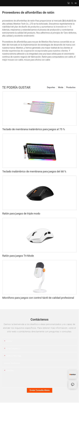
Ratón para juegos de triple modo (21, 213)
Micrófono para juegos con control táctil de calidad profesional (38, 297)
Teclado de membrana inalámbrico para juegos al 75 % (33, 129)
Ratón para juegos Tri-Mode (18, 255)
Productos (70, 87)
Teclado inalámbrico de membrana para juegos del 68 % (34, 171)
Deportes (51, 87)
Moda (60, 87)
